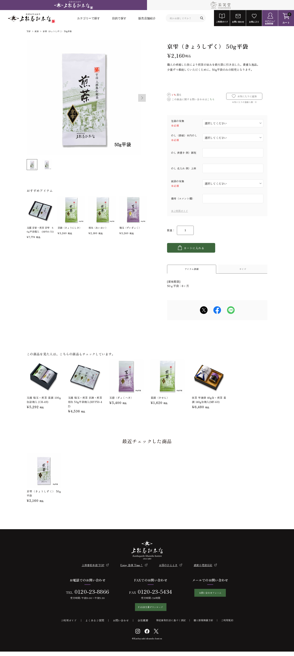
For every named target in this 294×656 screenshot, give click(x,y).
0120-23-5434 (152, 593)
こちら (211, 99)
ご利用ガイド (69, 625)
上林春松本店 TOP (93, 567)
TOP (29, 31)
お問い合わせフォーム (210, 596)
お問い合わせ (121, 625)
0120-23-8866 (89, 593)
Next (142, 98)
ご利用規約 (227, 624)
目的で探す (119, 18)
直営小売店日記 (203, 567)
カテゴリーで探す (88, 18)
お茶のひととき (168, 567)
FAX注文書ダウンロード (148, 610)
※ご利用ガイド (179, 210)
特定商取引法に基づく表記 (171, 624)
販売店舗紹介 (147, 18)
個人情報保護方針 (203, 624)
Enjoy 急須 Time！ (131, 567)
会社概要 (143, 625)
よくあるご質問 (94, 625)
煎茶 (37, 31)
